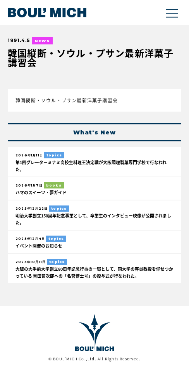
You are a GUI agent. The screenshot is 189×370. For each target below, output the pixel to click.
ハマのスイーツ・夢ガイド (41, 192)
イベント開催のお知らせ (38, 246)
